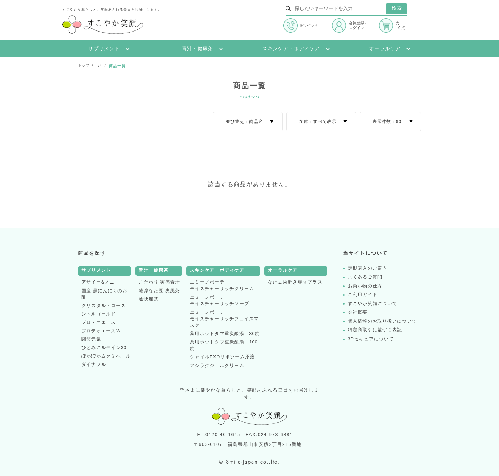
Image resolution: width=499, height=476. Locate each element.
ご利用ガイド (363, 295)
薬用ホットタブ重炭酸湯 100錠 (224, 345)
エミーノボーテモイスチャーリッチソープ (219, 300)
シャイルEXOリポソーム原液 (222, 356)
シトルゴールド (98, 314)
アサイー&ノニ (97, 282)
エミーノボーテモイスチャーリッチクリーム (222, 285)
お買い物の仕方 (365, 286)
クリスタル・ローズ (103, 305)
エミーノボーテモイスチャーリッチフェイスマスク (224, 319)
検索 (397, 8)
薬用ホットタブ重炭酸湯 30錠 (225, 333)
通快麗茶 (148, 299)
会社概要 (358, 312)
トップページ (91, 66)
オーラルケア (389, 49)
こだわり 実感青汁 (159, 282)
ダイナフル (93, 364)
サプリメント (109, 49)
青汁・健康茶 (202, 49)
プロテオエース (98, 322)
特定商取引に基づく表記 (375, 330)
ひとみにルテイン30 (104, 347)
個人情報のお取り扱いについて (382, 321)
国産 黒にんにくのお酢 (104, 294)
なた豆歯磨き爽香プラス (295, 282)
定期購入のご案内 (367, 268)
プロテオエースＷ (101, 331)
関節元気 (91, 339)
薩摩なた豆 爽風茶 (159, 290)
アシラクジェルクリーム (217, 365)
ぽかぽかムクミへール (106, 356)
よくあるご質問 (365, 277)
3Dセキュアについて (371, 339)
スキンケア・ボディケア (296, 49)
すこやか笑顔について (372, 304)
